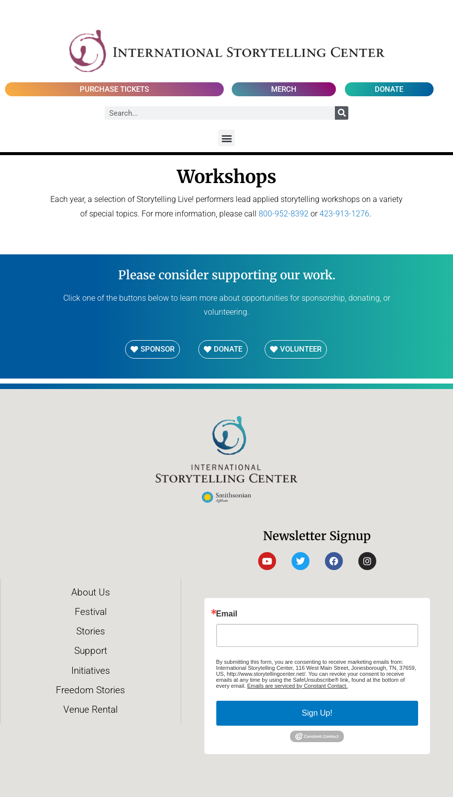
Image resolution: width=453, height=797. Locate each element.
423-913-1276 (344, 213)
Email (227, 614)
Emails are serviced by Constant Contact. (297, 686)
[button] (226, 138)
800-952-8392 (283, 213)
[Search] (341, 113)
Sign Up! (317, 713)
